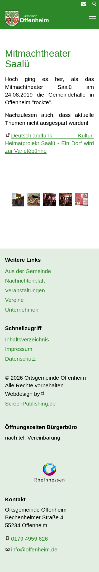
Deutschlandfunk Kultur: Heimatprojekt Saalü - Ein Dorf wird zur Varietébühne (49, 143)
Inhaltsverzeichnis (27, 339)
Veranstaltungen (25, 290)
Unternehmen (22, 310)
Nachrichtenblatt (25, 281)
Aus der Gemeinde (28, 271)
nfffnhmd (34, 549)
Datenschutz (20, 359)
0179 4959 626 (29, 539)
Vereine (14, 300)
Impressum (18, 349)
